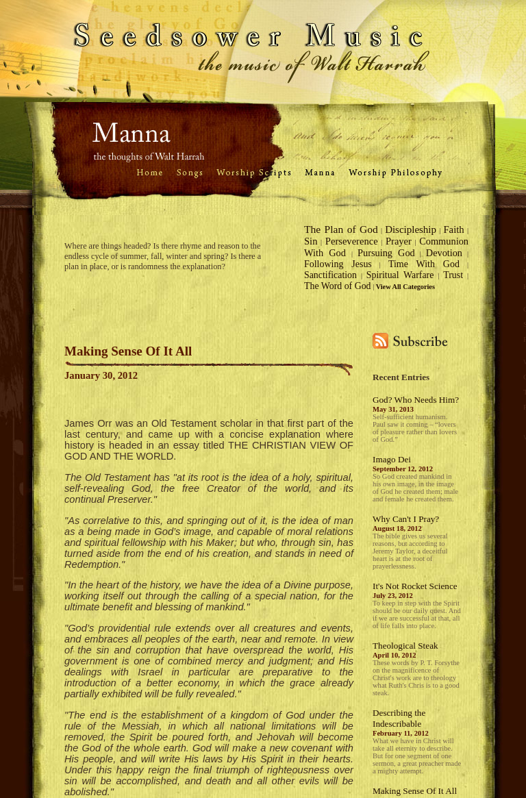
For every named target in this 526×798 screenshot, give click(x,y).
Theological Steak (405, 645)
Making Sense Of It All (415, 791)
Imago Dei (392, 459)
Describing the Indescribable (399, 718)
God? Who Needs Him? (416, 400)
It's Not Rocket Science (415, 586)
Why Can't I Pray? (406, 519)
